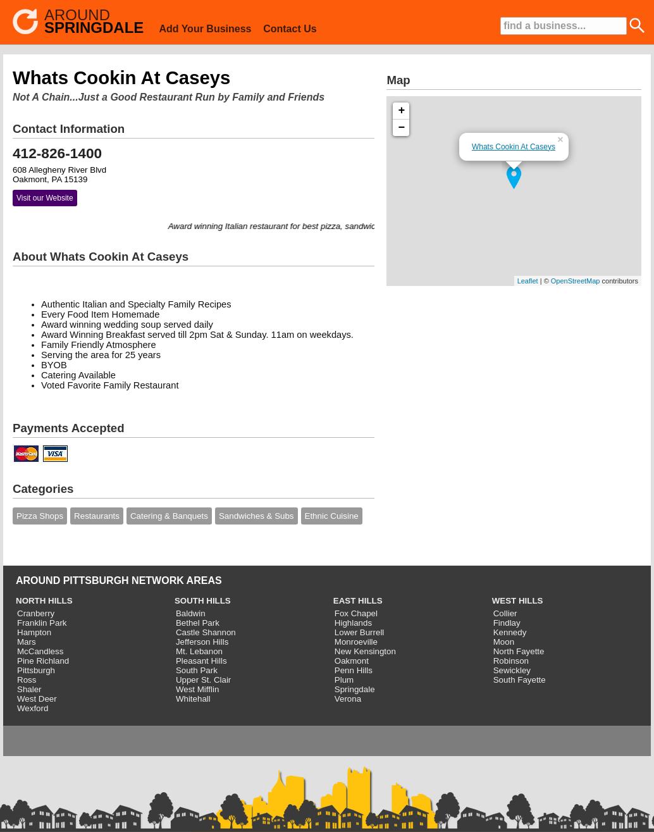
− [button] (401, 127)
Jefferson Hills (202, 642)
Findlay (507, 623)
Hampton (34, 632)
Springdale (355, 689)
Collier (505, 613)
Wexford (32, 708)
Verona (348, 699)
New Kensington (365, 651)
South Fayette (519, 680)
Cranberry (35, 613)
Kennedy (510, 632)
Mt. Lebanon (199, 651)
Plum (344, 680)
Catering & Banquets (169, 516)
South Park (197, 670)
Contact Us (289, 28)
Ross (26, 680)
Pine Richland (43, 661)
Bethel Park (197, 623)
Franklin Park (42, 623)
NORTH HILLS (44, 600)
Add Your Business (205, 28)
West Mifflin (197, 689)
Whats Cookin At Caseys (513, 146)
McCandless (40, 651)
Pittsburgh (36, 670)
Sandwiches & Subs (256, 516)
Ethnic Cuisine (332, 516)
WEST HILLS (517, 600)
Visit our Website (44, 198)
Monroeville (356, 642)
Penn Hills (354, 670)
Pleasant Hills (201, 661)
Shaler (29, 689)
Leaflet (527, 281)
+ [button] (401, 110)
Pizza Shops (39, 516)
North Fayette (519, 651)
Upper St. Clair (203, 680)
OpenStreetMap (575, 281)
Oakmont (352, 661)
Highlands (353, 623)
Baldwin (191, 613)
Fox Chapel (356, 613)
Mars (26, 642)
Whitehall (193, 699)
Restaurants (97, 516)
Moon (503, 642)
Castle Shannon (206, 632)
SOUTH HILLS (203, 600)
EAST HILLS (358, 600)
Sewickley (512, 670)
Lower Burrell (360, 632)
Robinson (511, 661)
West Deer (37, 699)
